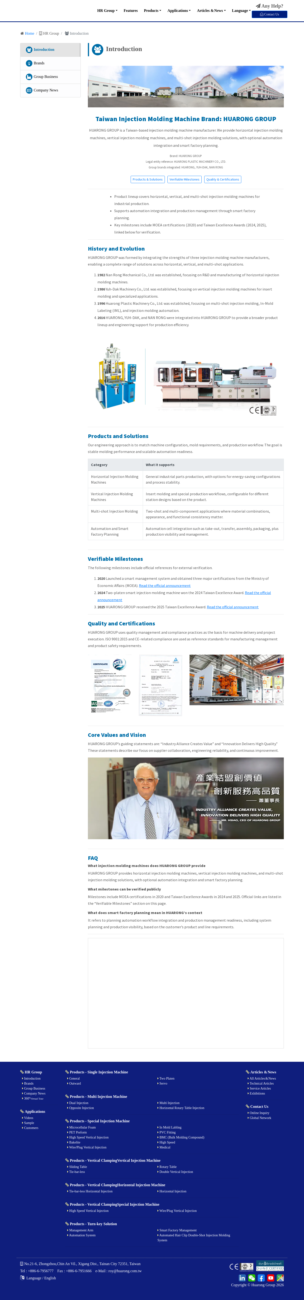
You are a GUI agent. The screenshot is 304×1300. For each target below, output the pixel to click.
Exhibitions (256, 1093)
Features (131, 11)
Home (29, 33)
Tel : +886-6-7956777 (36, 1271)
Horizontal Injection (171, 1191)
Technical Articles (261, 1083)
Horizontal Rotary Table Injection (180, 1108)
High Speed (166, 1142)
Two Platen (165, 1078)
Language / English (38, 1278)
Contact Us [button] (269, 14)
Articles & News (210, 11)
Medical (163, 1147)
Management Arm (80, 1230)
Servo (162, 1083)
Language (240, 11)
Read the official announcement (165, 585)
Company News (41, 90)
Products (151, 11)
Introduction (39, 50)
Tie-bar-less (76, 1172)
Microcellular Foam (81, 1127)
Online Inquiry (258, 1113)
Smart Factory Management (177, 1230)
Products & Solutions (148, 179)
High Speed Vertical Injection (88, 1137)
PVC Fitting (166, 1132)
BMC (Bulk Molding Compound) (180, 1137)
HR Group (106, 11)
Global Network (259, 1118)
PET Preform (77, 1132)
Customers (30, 1128)
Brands (34, 63)
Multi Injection (168, 1103)
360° (32, 1098)
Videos (27, 1118)
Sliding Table (77, 1167)
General (73, 1078)
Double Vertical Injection (175, 1172)
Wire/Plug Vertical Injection (86, 1147)
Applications (177, 11)
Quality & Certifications (222, 179)
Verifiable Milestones (185, 179)
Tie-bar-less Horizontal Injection (90, 1191)
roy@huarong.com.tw (125, 1271)
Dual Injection (77, 1103)
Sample (28, 1123)
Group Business (41, 77)
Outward (74, 1083)
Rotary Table (167, 1167)
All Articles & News (262, 1078)
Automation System (81, 1235)
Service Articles (259, 1088)
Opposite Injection (80, 1108)
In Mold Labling (169, 1127)
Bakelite (73, 1142)
